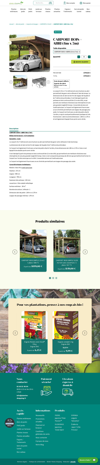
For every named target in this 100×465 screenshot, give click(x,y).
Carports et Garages (32, 24)
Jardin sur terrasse (38, 10)
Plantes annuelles (57, 10)
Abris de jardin (23, 10)
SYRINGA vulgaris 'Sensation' (75, 418)
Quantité (56, 57)
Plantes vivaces (47, 10)
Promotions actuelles (40, 420)
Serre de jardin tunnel (79, 10)
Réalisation (69, 461)
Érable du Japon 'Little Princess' (75, 427)
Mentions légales (22, 462)
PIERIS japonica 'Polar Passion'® (60, 418)
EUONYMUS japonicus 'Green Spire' (59, 427)
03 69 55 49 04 (22, 386)
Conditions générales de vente (43, 432)
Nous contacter (41, 437)
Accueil (11, 24)
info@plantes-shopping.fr (22, 396)
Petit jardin (30, 10)
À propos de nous (42, 441)
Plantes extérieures (14, 10)
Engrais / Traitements (67, 10)
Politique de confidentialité (37, 462)
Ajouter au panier (82, 62)
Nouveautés (40, 415)
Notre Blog (40, 444)
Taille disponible (59, 48)
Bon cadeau (88, 10)
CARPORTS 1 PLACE (45, 24)
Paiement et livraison (40, 426)
